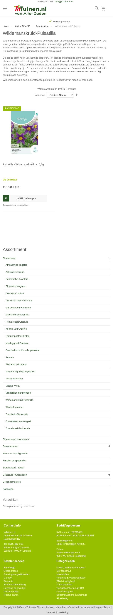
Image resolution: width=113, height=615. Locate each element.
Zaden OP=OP (22, 26)
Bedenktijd (9, 567)
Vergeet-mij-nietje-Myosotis (20, 371)
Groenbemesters (12, 481)
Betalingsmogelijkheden (16, 574)
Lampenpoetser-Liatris (17, 336)
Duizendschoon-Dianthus (19, 300)
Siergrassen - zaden (13, 467)
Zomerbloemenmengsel (18, 421)
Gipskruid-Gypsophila (17, 314)
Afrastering (62, 598)
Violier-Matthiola (14, 378)
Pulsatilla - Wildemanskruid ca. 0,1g (23, 164)
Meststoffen (62, 574)
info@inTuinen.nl (64, 1)
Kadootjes (8, 489)
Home (6, 26)
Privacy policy (11, 591)
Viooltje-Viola (12, 385)
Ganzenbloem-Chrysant (18, 307)
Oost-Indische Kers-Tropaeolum (23, 350)
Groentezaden (10, 446)
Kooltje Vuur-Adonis (16, 328)
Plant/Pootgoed (64, 591)
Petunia (10, 357)
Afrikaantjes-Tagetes (16, 264)
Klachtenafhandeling (15, 584)
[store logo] (30, 10)
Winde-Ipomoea (14, 407)
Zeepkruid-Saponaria (17, 414)
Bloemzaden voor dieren (16, 439)
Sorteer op (39, 95)
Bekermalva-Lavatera (17, 279)
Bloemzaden (42, 26)
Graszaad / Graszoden (15, 474)
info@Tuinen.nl (20, 547)
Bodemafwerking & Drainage (71, 594)
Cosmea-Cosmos (15, 293)
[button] (16, 205)
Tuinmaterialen (64, 584)
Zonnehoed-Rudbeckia (18, 428)
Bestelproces (11, 570)
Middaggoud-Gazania (17, 343)
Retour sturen (11, 594)
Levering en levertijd (14, 588)
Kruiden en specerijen (14, 460)
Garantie (8, 581)
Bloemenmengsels (15, 286)
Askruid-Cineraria (15, 272)
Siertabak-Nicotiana (16, 364)
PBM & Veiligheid (65, 581)
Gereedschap (63, 570)
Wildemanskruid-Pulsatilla (19, 400)
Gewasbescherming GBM (70, 588)
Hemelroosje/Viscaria (17, 321)
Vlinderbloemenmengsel (18, 392)
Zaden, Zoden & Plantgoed (70, 567)
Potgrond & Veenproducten (70, 577)
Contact (8, 577)
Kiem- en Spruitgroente (15, 453)
